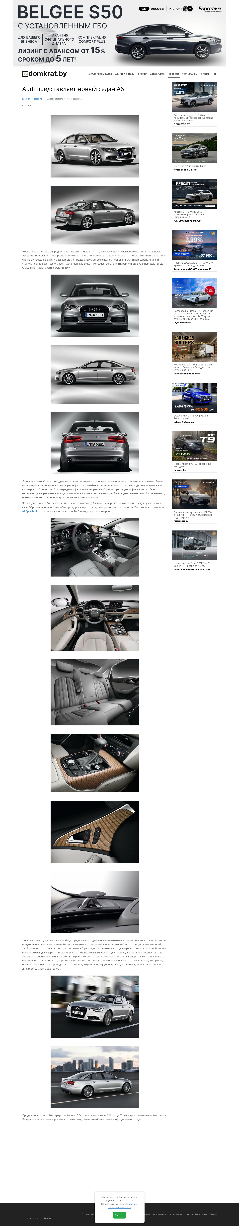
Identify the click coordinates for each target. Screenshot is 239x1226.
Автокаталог (145, 1214)
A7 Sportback (29, 511)
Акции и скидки (160, 1214)
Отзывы (205, 74)
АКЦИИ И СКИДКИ (125, 74)
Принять (119, 1215)
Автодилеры (157, 74)
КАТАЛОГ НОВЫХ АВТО (100, 74)
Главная (26, 99)
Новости (173, 74)
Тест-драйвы (189, 74)
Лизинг (142, 74)
